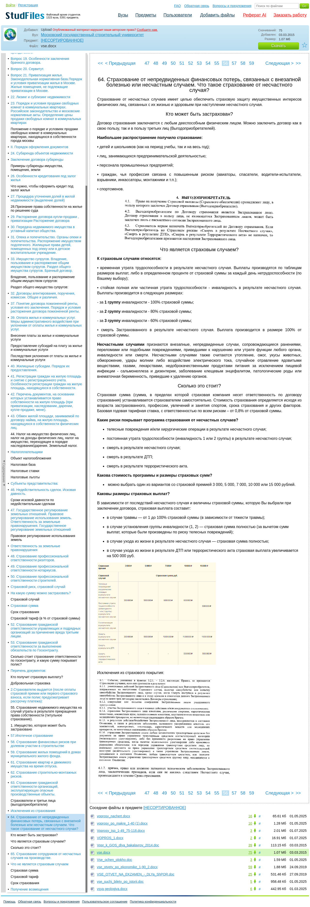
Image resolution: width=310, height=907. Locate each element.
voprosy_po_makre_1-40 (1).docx (122, 823)
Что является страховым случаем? (38, 172)
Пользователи (177, 15)
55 (216, 63)
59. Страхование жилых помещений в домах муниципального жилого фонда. (46, 84)
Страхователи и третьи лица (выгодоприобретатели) (33, 133)
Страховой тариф (25, 207)
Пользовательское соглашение (104, 901)
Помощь (9, 901)
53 (199, 63)
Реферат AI (254, 15)
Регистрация (28, 5)
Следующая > (279, 63)
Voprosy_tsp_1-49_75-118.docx (121, 831)
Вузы (123, 15)
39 (250, 845)
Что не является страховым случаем (39, 194)
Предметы (145, 15)
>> (298, 63)
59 (251, 63)
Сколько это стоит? (26, 178)
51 (181, 63)
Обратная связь (196, 6)
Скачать (278, 46)
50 (173, 63)
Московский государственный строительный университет (92, 35)
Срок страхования (25, 213)
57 (234, 63)
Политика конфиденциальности (153, 901)
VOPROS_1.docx (110, 838)
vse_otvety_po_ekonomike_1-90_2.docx (127, 867)
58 (242, 63)
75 (250, 852)
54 (208, 63)
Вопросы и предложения (232, 6)
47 (147, 63)
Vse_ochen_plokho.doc (114, 860)
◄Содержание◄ (4, 138)
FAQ (177, 6)
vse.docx (103, 852)
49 (164, 63)
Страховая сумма (24, 201)
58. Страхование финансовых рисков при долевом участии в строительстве (43, 74)
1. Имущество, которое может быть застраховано (38, 58)
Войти (10, 5)
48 (155, 63)
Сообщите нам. (147, 29)
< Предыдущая (120, 63)
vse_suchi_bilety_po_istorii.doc (120, 881)
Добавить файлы (217, 15)
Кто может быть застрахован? (34, 165)
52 (190, 63)
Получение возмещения (29, 220)
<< (100, 63)
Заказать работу (290, 15)
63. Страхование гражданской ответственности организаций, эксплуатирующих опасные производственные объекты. (34, 119)
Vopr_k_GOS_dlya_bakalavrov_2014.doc (128, 845)
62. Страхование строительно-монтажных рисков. (44, 105)
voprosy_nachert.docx (113, 816)
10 (250, 823)
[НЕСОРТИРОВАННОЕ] (62, 40)
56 (225, 63)
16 (250, 816)
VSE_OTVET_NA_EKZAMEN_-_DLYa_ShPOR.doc (135, 874)
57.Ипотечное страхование (32, 66)
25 (250, 874)
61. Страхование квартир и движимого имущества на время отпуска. (41, 94)
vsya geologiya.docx (112, 889)
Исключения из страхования (33, 141)
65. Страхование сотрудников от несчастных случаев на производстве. (46, 186)
